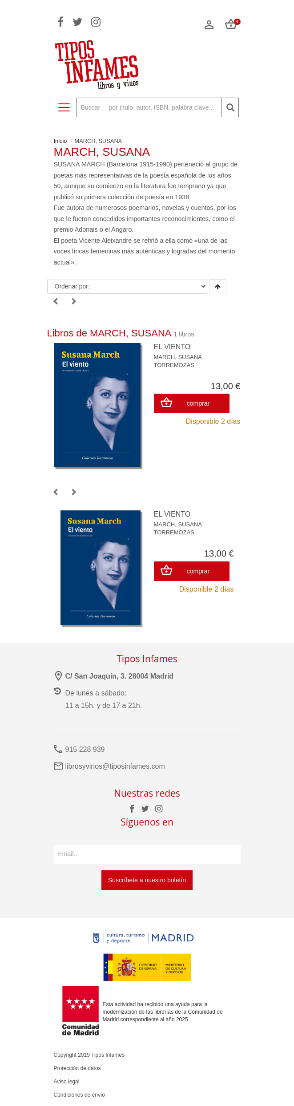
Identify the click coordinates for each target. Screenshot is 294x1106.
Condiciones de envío (79, 1095)
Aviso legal (67, 1081)
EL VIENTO (172, 347)
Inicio (60, 141)
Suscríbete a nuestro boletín (147, 880)
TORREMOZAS (174, 365)
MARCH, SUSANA (178, 357)
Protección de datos (77, 1068)
